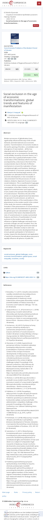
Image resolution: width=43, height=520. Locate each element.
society (21, 258)
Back (36, 25)
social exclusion (9, 254)
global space (27, 256)
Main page (6, 492)
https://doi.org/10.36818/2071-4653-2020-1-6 (20, 277)
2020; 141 (10, 19)
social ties (15, 258)
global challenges (22, 254)
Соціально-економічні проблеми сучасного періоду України (20, 16)
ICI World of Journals (11, 12)
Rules (16, 492)
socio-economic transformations (18, 255)
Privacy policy (27, 492)
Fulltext (7, 273)
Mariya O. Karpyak (13, 112)
